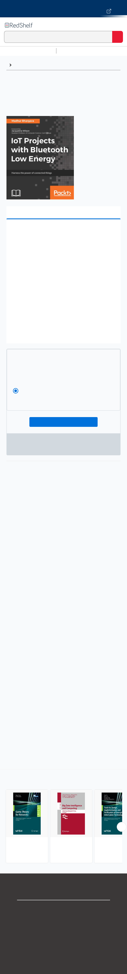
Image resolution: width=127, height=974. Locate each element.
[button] (62, 232)
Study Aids (73, 50)
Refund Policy (64, 956)
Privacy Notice (63, 932)
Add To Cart (63, 422)
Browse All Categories (28, 50)
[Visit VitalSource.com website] (63, 8)
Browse (22, 64)
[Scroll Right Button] (121, 827)
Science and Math (105, 50)
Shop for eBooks (63, 908)
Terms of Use (63, 944)
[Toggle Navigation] (117, 25)
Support (64, 920)
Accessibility (64, 968)
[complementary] (63, 817)
